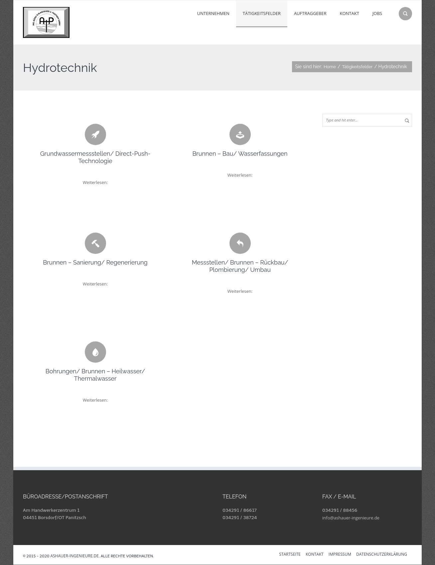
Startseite (290, 554)
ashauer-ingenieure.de (74, 556)
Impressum (340, 554)
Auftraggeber (310, 13)
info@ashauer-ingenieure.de (350, 518)
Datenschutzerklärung (381, 554)
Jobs (377, 13)
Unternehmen (213, 13)
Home (330, 66)
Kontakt (349, 13)
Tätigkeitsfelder (262, 13)
